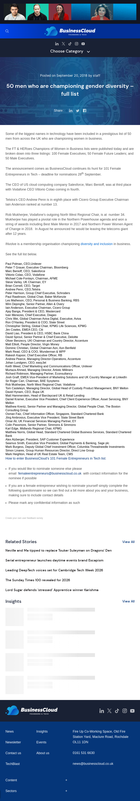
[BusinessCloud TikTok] (70, 43)
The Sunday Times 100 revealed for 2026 (37, 580)
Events (41, 742)
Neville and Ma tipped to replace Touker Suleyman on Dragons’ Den (58, 550)
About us (42, 753)
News (9, 731)
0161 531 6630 (84, 753)
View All (128, 542)
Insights (42, 731)
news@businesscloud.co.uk (93, 763)
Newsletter (13, 742)
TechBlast (12, 764)
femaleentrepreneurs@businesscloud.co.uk (49, 473)
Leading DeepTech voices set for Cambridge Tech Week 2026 (54, 570)
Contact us (13, 753)
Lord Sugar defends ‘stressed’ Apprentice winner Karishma (51, 590)
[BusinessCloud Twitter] (63, 43)
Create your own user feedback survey (24, 518)
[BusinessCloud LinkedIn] (57, 43)
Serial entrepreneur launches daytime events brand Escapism (54, 560)
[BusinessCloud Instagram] (76, 43)
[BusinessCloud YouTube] (83, 43)
